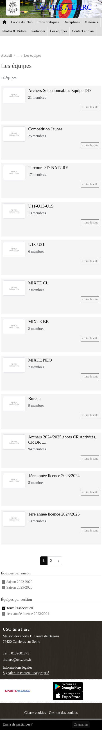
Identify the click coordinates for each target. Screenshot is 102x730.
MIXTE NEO (40, 360)
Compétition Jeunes (45, 129)
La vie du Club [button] (22, 22)
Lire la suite (91, 107)
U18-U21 (36, 244)
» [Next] (58, 561)
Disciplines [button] (71, 22)
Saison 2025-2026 (19, 587)
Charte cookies (35, 712)
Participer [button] (38, 31)
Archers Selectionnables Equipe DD (59, 90)
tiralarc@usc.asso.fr (17, 659)
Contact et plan (83, 31)
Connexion (81, 724)
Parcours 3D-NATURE (48, 167)
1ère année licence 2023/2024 (54, 475)
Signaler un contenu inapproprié (26, 673)
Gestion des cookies (63, 712)
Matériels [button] (91, 22)
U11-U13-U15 (40, 206)
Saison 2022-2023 (19, 582)
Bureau (34, 398)
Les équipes (58, 31)
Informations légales (17, 667)
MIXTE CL (38, 283)
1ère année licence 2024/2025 (54, 514)
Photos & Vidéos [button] (14, 31)
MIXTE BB (38, 321)
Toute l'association (19, 608)
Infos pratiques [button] (48, 22)
